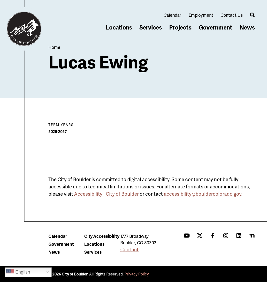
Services (150, 27)
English (18, 272)
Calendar (172, 15)
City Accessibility (101, 236)
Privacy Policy (136, 274)
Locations (119, 27)
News (247, 27)
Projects (180, 27)
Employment (201, 15)
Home (54, 47)
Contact (129, 249)
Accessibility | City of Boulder (106, 193)
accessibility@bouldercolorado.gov (202, 193)
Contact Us (232, 15)
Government (215, 27)
